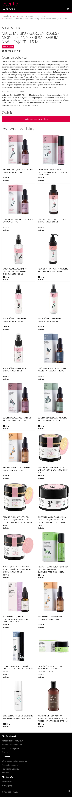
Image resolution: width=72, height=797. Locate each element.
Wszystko (5, 16)
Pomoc (5, 752)
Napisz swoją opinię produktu (36, 119)
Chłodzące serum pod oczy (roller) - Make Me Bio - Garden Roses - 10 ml (52, 172)
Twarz (13, 16)
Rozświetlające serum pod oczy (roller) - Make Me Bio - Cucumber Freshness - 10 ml (53, 569)
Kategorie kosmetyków (12, 740)
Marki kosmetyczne (10, 748)
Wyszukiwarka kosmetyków (14, 761)
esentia (10, 3)
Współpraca (7, 781)
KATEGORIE (9, 9)
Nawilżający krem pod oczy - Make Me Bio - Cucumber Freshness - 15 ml (51, 668)
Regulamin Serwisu (10, 769)
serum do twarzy (41, 16)
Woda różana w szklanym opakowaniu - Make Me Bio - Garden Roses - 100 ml (15, 271)
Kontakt (5, 772)
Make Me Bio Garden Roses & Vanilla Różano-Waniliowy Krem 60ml (53, 470)
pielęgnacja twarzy (26, 16)
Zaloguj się (7, 785)
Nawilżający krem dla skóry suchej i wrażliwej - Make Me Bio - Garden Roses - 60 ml (18, 569)
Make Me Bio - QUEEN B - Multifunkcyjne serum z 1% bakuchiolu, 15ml (15, 619)
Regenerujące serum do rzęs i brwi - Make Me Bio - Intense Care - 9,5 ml (18, 668)
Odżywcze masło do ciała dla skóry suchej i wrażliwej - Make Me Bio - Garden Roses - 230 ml (52, 519)
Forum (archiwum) (10, 765)
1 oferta (6, 180)
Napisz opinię (8, 47)
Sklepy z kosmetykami (12, 744)
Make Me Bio (12, 28)
